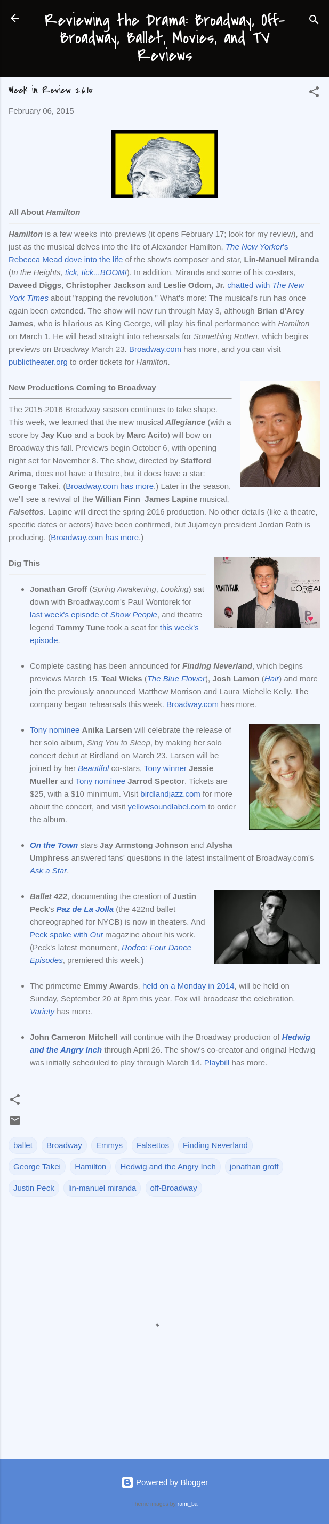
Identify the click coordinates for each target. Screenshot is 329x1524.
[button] (314, 93)
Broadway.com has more (110, 486)
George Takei (37, 1166)
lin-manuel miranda (102, 1187)
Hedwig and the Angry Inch (167, 1166)
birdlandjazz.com (170, 793)
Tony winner (165, 768)
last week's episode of (93, 614)
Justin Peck (33, 1187)
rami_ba (188, 1504)
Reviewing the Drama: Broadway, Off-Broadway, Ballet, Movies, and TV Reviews (164, 38)
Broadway (64, 1145)
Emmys (109, 1145)
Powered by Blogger (164, 1482)
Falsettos (153, 1145)
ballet (23, 1145)
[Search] (314, 21)
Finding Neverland (215, 1145)
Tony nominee (54, 729)
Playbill (217, 1062)
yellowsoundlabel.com (166, 806)
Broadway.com (155, 349)
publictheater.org (38, 361)
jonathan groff (254, 1166)
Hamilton (90, 1166)
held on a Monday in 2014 (188, 985)
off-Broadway (173, 1187)
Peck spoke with (66, 934)
